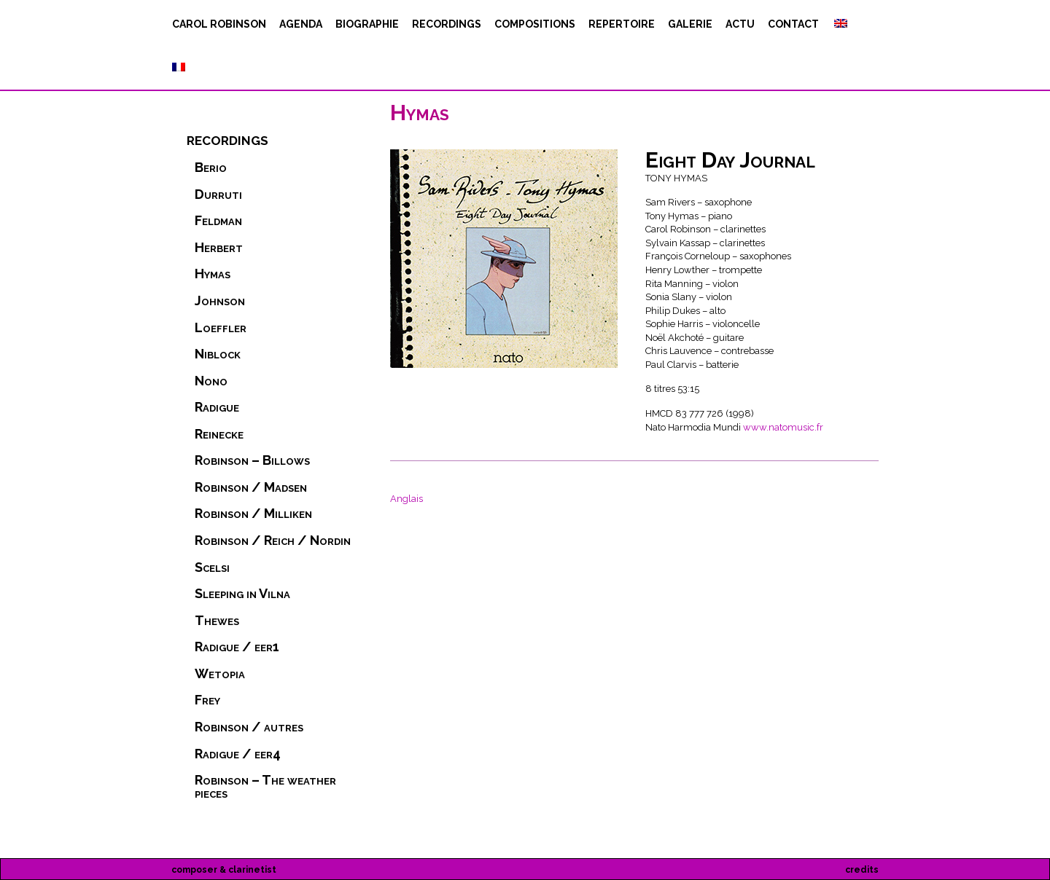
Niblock (218, 354)
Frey (207, 700)
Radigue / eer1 (237, 646)
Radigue (217, 407)
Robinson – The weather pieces (265, 787)
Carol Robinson (219, 24)
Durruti (218, 194)
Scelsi (212, 567)
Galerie (690, 24)
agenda (300, 24)
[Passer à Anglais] (839, 24)
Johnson (220, 300)
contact (793, 24)
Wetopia (220, 673)
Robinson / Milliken (253, 513)
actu (740, 24)
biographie (367, 24)
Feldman (218, 220)
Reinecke (219, 434)
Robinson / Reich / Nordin (273, 540)
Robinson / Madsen (251, 487)
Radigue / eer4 (238, 754)
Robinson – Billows (252, 460)
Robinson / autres (249, 727)
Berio (211, 167)
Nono (211, 381)
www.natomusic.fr (783, 427)
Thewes (217, 620)
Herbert (219, 247)
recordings (446, 24)
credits (862, 870)
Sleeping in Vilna (242, 593)
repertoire (621, 24)
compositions (534, 24)
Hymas (212, 273)
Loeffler (220, 327)
